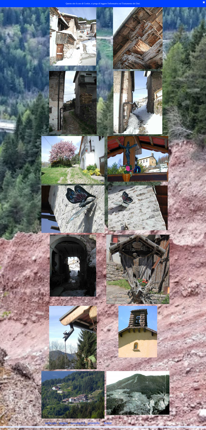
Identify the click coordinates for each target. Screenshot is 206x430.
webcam (51, 423)
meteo (63, 423)
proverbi (94, 423)
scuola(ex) (77, 423)
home (108, 423)
